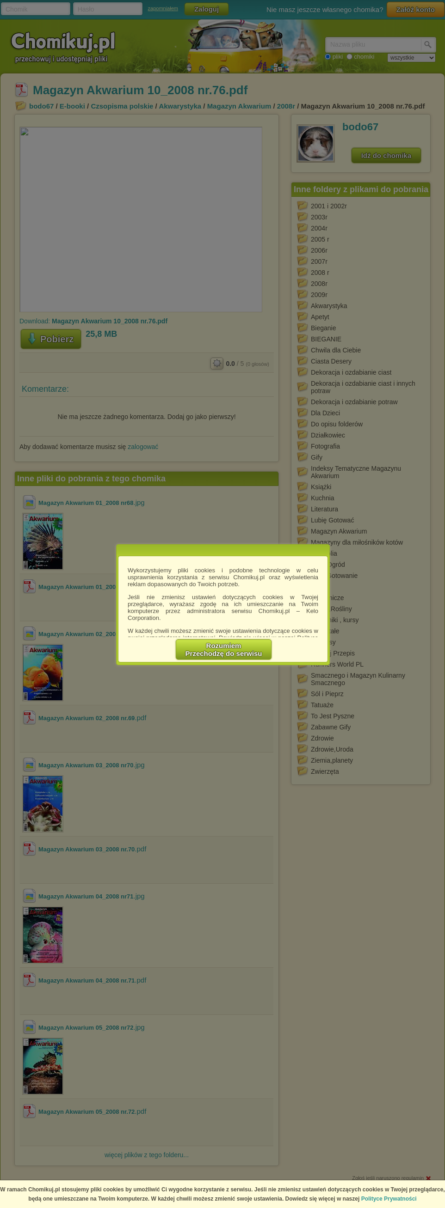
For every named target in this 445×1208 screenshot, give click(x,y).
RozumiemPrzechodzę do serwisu (223, 649)
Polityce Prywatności (389, 1199)
